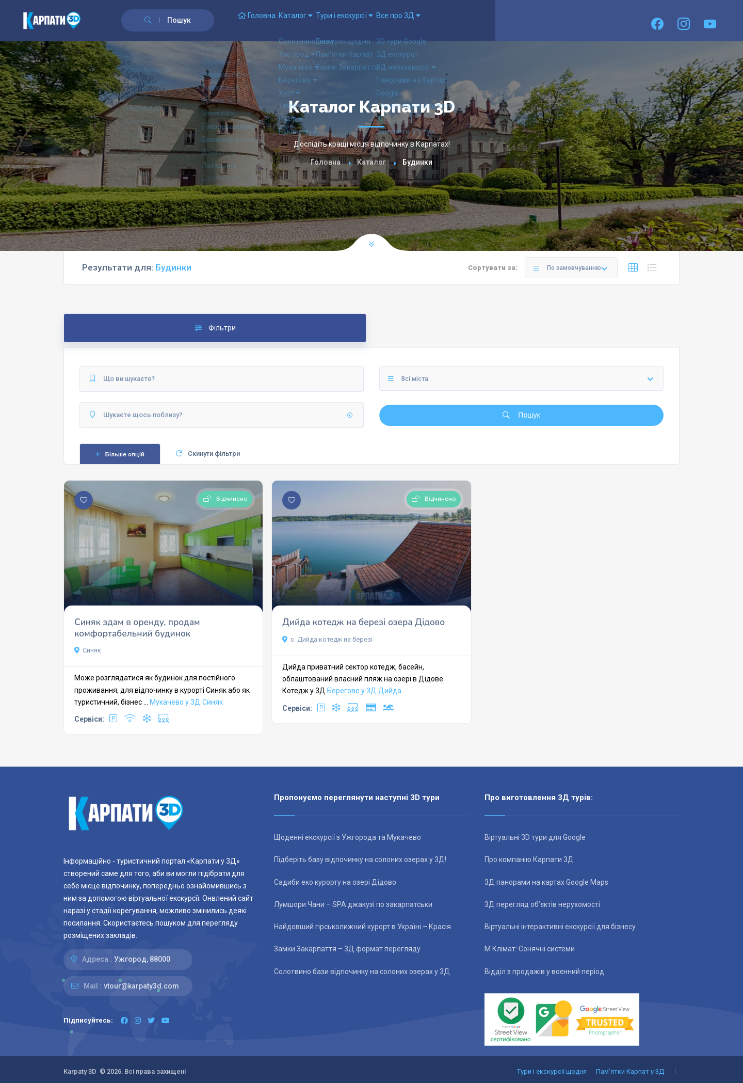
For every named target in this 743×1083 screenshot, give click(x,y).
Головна (264, 21)
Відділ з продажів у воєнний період (544, 971)
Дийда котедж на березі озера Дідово (363, 622)
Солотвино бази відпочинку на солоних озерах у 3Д (362, 971)
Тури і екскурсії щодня (552, 1071)
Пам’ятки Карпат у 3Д (630, 1071)
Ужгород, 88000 (142, 959)
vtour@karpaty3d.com (141, 986)
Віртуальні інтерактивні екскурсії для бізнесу (560, 926)
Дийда (389, 691)
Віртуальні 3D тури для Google (535, 837)
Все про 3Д (452, 21)
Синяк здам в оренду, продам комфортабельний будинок (137, 628)
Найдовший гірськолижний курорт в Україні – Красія (362, 926)
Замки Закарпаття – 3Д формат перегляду (347, 949)
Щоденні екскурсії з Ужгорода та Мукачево (347, 837)
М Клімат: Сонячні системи (529, 949)
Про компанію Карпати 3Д (529, 859)
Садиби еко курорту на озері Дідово (335, 882)
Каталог (318, 21)
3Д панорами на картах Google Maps (546, 882)
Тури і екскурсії (383, 21)
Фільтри (215, 328)
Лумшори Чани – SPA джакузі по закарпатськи (353, 904)
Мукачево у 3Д (175, 702)
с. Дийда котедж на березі (327, 639)
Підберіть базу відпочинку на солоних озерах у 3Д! (360, 859)
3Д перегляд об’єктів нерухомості (542, 904)
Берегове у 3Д (352, 691)
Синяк (87, 650)
